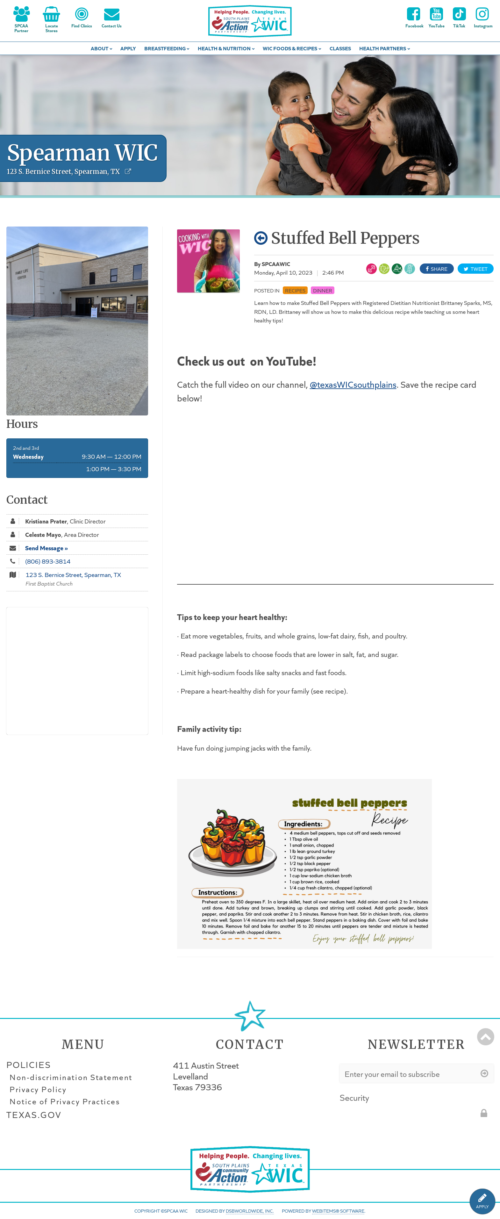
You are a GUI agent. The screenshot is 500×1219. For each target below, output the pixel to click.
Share (436, 268)
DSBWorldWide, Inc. (250, 1211)
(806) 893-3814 (47, 561)
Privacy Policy (38, 1089)
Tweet (476, 268)
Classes (340, 48)
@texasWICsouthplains (353, 384)
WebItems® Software (338, 1211)
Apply (128, 48)
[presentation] (388, 1116)
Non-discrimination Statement (71, 1077)
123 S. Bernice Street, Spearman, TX (73, 574)
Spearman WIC (82, 153)
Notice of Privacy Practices (65, 1101)
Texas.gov (33, 1115)
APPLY (482, 1207)
